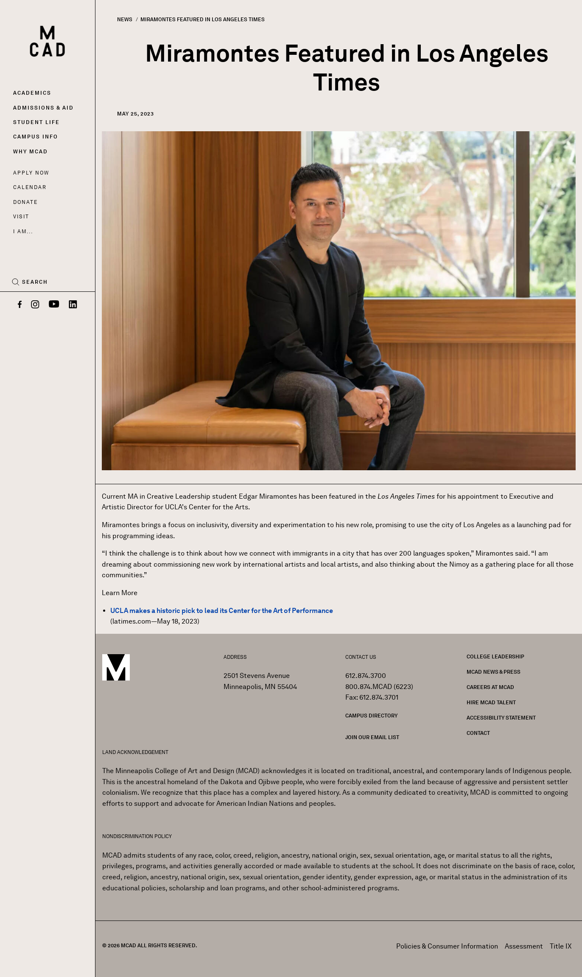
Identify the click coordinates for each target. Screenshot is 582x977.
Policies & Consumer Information (447, 946)
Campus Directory (371, 715)
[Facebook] (20, 305)
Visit (21, 216)
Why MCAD (30, 151)
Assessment (524, 946)
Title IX (561, 946)
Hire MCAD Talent (491, 702)
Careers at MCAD (490, 687)
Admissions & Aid (43, 107)
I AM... (23, 231)
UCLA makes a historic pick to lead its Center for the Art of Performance (221, 611)
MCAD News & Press (493, 672)
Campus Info (35, 136)
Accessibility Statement (501, 717)
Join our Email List (372, 737)
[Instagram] (35, 305)
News (124, 19)
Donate (25, 202)
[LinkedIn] (73, 305)
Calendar (30, 187)
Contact (478, 733)
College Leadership (495, 656)
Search (35, 282)
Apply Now (31, 172)
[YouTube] (54, 305)
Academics (32, 93)
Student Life (36, 122)
